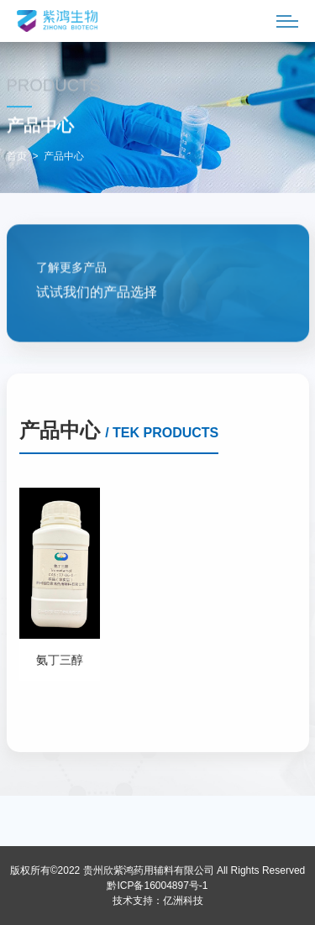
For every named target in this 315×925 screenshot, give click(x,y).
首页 (17, 157)
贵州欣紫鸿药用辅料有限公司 (148, 870)
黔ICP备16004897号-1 (157, 885)
